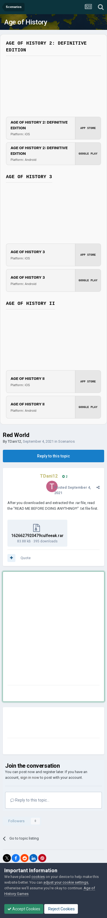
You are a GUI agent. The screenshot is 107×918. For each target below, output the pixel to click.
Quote (26, 558)
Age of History (25, 22)
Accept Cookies (23, 909)
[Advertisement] (53, 629)
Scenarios (66, 441)
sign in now (29, 777)
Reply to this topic (53, 456)
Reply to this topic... (29, 800)
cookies (38, 877)
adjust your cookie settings (65, 882)
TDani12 (14, 441)
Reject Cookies (61, 909)
